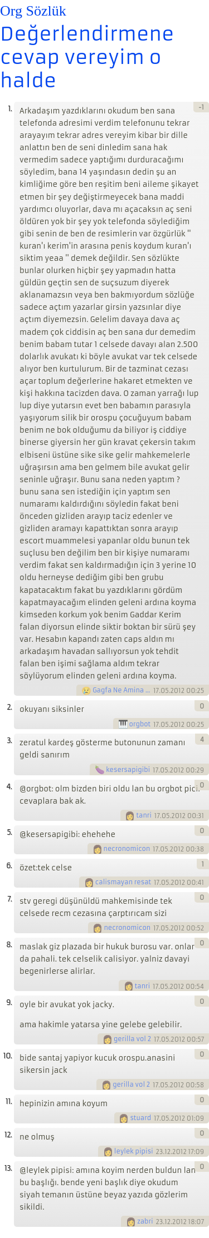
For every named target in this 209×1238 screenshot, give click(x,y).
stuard (140, 1118)
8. (9, 944)
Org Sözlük (33, 11)
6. (9, 865)
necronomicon (127, 849)
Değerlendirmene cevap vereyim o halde (87, 57)
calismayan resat (123, 882)
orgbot (140, 724)
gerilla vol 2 (132, 1039)
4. (9, 786)
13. (8, 1168)
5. (9, 832)
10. (7, 1056)
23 (159, 1152)
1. (10, 108)
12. (8, 1135)
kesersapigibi (128, 770)
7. (9, 899)
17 (156, 691)
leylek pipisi (133, 1151)
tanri (144, 815)
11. (9, 1101)
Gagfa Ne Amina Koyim (122, 690)
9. (9, 1002)
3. (9, 740)
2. (9, 707)
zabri (145, 1221)
